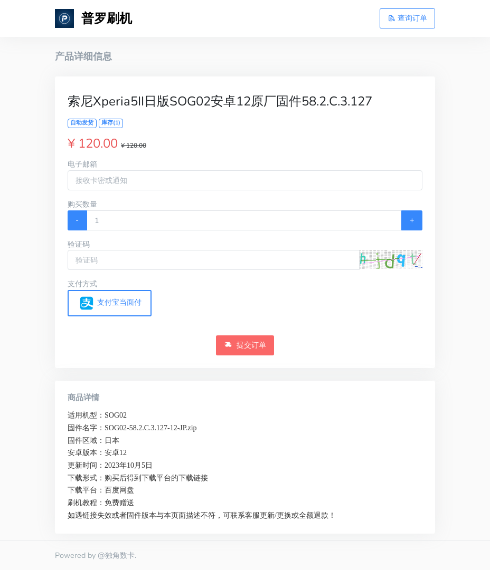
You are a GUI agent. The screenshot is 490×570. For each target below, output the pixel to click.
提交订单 (245, 345)
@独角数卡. (117, 555)
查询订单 (407, 18)
